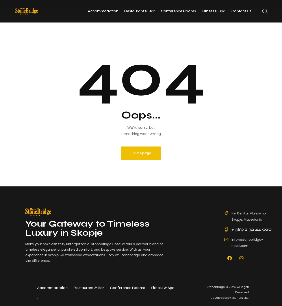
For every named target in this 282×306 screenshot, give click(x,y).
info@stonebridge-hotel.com (247, 242)
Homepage (141, 153)
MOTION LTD (240, 298)
